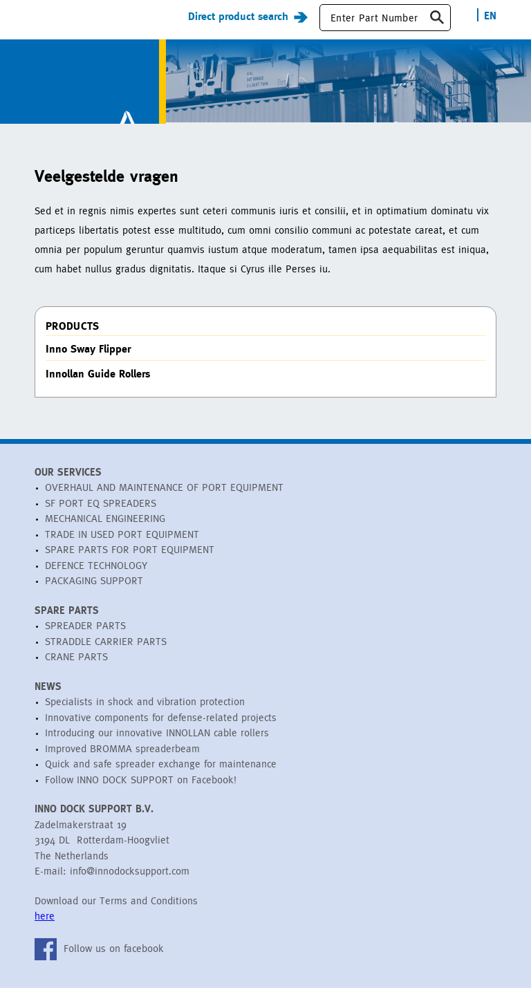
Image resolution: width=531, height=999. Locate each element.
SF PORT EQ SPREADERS (100, 514)
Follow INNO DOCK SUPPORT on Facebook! (140, 790)
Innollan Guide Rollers (98, 384)
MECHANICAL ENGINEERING (105, 530)
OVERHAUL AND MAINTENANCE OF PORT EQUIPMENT (164, 499)
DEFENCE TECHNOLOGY (96, 576)
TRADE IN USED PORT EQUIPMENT (122, 545)
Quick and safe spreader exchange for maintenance (161, 775)
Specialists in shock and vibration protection (145, 713)
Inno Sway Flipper (88, 359)
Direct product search (238, 27)
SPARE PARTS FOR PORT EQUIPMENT (129, 561)
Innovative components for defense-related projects (161, 728)
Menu (46, 27)
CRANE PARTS (76, 668)
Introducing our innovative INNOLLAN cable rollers (157, 744)
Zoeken (437, 28)
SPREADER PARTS (85, 637)
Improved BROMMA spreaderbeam (122, 759)
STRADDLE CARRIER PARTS (106, 652)
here (45, 927)
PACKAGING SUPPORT (94, 592)
